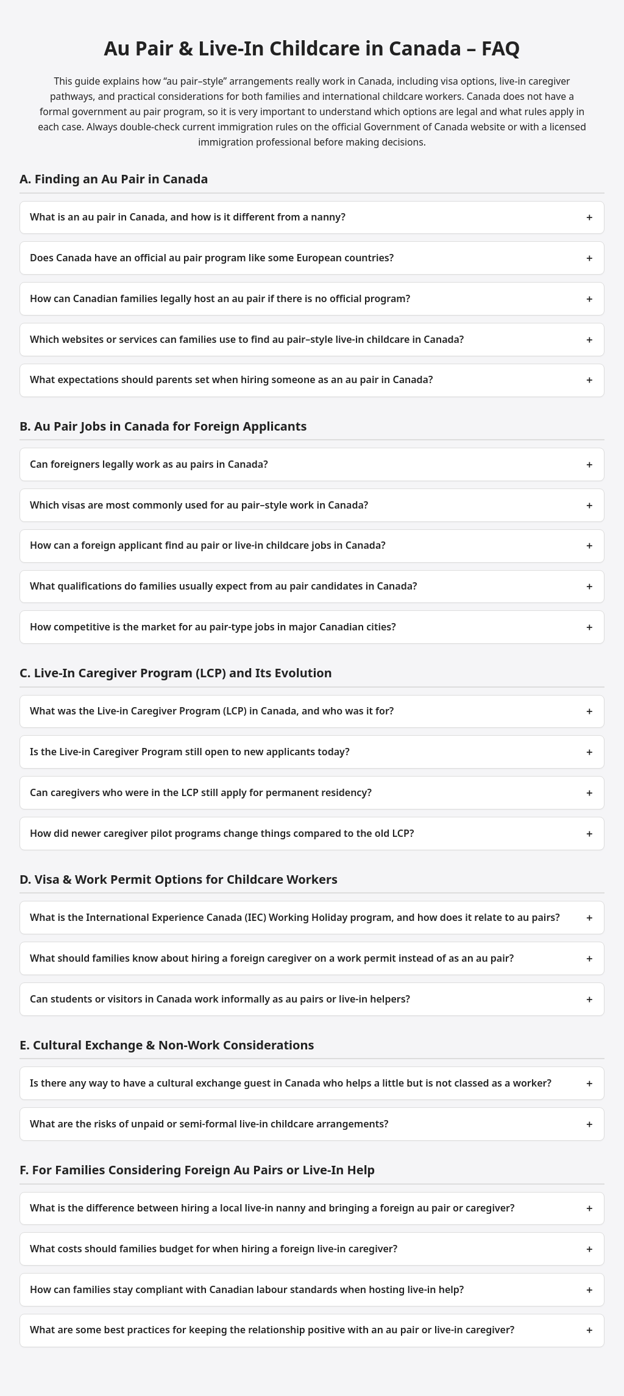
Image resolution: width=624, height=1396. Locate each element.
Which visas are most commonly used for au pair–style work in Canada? (199, 505)
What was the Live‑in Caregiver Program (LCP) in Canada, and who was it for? (212, 710)
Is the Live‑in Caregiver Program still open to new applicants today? (190, 751)
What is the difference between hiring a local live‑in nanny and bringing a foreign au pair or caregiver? (272, 1207)
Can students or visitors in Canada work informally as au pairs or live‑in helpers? (220, 999)
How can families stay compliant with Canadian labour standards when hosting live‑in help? (247, 1289)
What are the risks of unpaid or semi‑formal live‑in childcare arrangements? (209, 1123)
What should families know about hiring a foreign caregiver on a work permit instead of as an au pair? (272, 958)
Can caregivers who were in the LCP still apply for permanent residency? (201, 792)
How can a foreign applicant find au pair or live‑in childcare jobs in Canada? (208, 545)
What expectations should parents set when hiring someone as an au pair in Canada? (231, 379)
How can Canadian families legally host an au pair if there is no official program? (220, 298)
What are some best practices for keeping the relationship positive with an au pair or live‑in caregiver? (272, 1329)
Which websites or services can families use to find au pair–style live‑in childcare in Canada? (247, 339)
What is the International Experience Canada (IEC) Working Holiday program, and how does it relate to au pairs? (295, 917)
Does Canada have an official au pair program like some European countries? (212, 257)
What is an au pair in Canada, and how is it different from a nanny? (188, 217)
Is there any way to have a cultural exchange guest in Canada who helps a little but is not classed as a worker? (290, 1083)
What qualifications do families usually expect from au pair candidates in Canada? (223, 586)
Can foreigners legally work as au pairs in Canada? (149, 464)
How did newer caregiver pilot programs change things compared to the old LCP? (222, 833)
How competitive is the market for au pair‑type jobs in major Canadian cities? (213, 626)
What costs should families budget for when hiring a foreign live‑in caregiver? (213, 1248)
